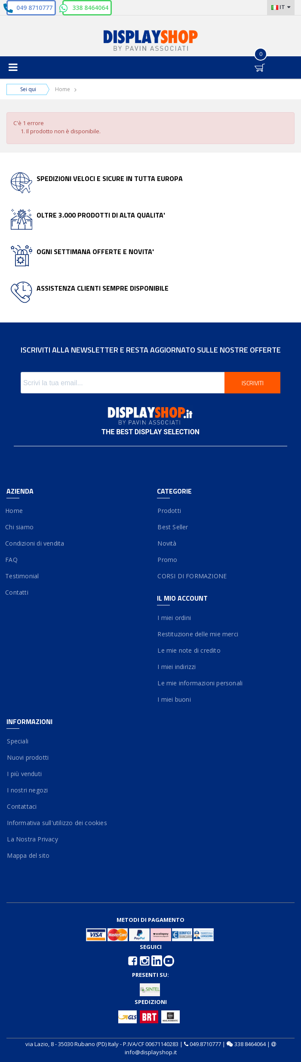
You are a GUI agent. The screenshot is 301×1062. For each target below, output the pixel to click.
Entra (240, 60)
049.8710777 (205, 1044)
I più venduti (24, 774)
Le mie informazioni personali (200, 683)
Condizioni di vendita (35, 543)
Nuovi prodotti (27, 757)
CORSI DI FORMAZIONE (192, 576)
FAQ (12, 560)
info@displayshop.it (151, 1052)
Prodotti (169, 510)
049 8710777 (34, 7)
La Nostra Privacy (32, 839)
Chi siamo (20, 527)
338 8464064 (90, 7)
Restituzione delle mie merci (197, 634)
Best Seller (172, 527)
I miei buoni (174, 699)
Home (62, 89)
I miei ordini (174, 618)
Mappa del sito (27, 855)
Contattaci (21, 806)
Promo (167, 560)
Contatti (17, 592)
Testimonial (22, 576)
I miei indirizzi (176, 667)
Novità (167, 543)
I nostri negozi (27, 790)
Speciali (17, 741)
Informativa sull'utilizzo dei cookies (56, 823)
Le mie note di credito (189, 650)
